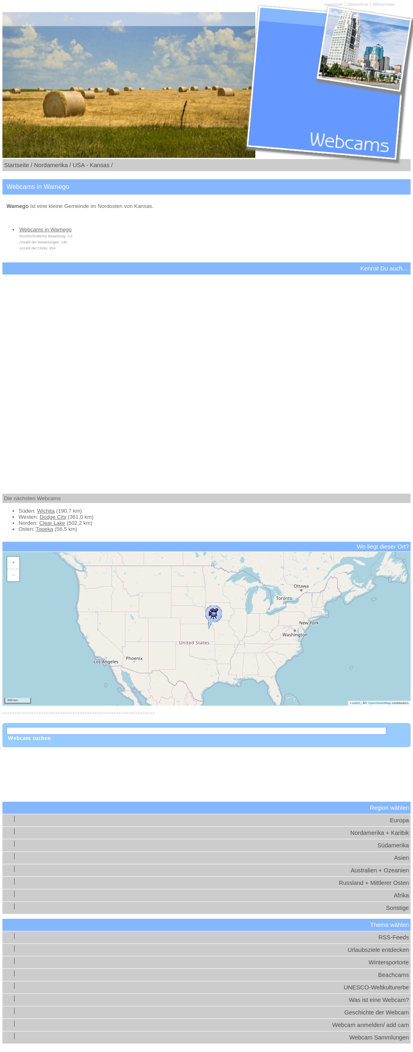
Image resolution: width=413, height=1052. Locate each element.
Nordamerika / (52, 165)
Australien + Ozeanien (379, 870)
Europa (399, 820)
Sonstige (397, 908)
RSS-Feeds (393, 937)
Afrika (401, 895)
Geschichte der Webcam (376, 1012)
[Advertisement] (206, 377)
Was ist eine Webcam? (379, 1000)
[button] (213, 615)
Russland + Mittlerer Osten (374, 883)
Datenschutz (357, 4)
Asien (401, 858)
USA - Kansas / (93, 165)
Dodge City (53, 517)
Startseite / (18, 165)
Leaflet (355, 703)
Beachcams (393, 975)
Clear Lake (52, 523)
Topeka (44, 529)
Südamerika (393, 845)
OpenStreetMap (379, 703)
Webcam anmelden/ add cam (370, 1025)
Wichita (46, 511)
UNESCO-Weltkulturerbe (376, 987)
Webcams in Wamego (45, 229)
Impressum (333, 4)
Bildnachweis (383, 4)
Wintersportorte (389, 962)
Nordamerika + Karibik (379, 833)
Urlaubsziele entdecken (378, 950)
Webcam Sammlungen (379, 1037)
